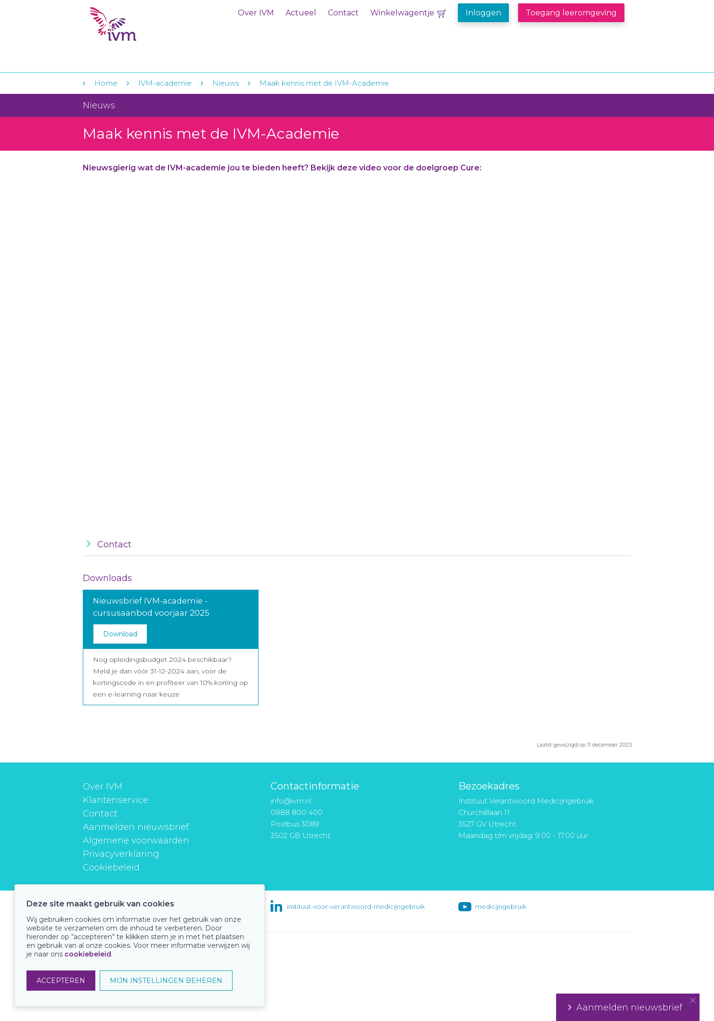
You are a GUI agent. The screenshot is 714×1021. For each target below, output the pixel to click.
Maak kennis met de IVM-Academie (324, 83)
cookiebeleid (88, 954)
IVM (149, 28)
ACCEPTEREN (61, 980)
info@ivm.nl (291, 800)
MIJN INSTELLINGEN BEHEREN (166, 980)
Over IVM (256, 12)
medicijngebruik (500, 906)
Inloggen (483, 12)
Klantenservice (115, 800)
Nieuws (225, 83)
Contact (343, 12)
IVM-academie (165, 83)
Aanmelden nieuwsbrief (136, 827)
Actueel (301, 12)
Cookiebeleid (111, 867)
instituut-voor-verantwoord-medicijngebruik (356, 906)
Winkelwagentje (402, 12)
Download (120, 634)
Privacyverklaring (121, 854)
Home (105, 83)
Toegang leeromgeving (571, 12)
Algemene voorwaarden (136, 840)
